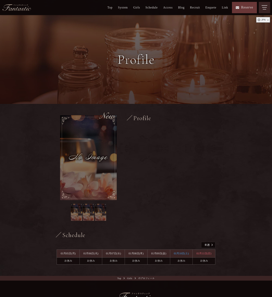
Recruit (195, 7)
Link (225, 7)
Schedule (151, 7)
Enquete (210, 7)
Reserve (244, 7)
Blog (181, 7)
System (123, 7)
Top (110, 7)
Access (168, 7)
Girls (136, 7)
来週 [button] (209, 245)
